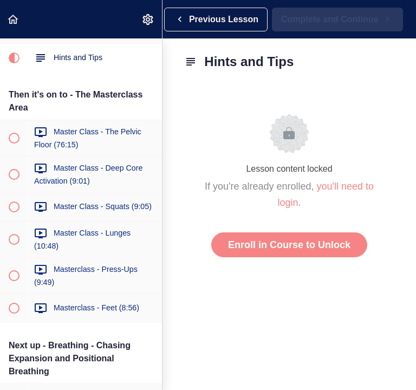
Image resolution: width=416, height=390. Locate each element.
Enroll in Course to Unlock (289, 244)
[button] (13, 19)
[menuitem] (148, 19)
